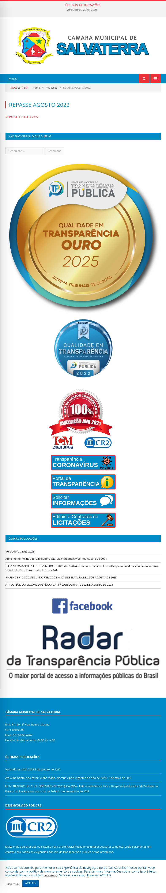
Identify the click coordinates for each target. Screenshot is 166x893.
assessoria (104, 846)
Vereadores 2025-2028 (82, 10)
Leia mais (50, 875)
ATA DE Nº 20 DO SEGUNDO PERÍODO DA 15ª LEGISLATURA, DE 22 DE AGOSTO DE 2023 (59, 584)
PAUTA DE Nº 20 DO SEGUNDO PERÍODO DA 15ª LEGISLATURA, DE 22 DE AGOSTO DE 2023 (61, 577)
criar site (31, 846)
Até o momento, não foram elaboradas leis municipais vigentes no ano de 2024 (56, 559)
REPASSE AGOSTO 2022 (21, 117)
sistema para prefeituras (57, 846)
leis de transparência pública (72, 852)
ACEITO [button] (30, 883)
